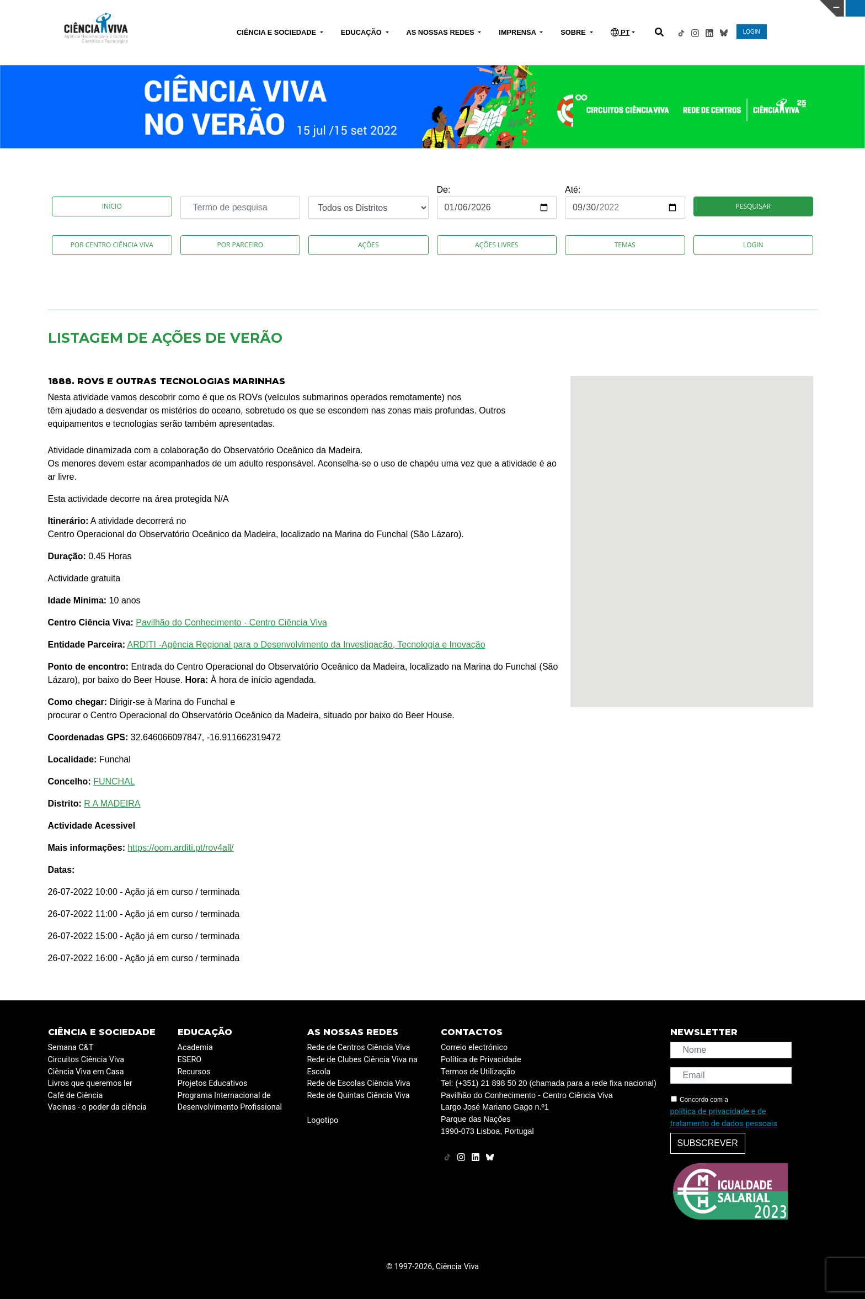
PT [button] (620, 32)
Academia (195, 1047)
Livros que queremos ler (90, 1083)
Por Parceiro (240, 245)
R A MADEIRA (112, 803)
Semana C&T (71, 1047)
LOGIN (751, 32)
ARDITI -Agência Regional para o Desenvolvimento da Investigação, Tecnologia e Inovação (306, 644)
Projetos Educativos (213, 1083)
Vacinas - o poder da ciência (97, 1107)
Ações (368, 245)
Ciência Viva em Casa (86, 1072)
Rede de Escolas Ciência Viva (358, 1083)
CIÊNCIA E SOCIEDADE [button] (277, 32)
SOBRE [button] (574, 32)
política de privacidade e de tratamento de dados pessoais (723, 1117)
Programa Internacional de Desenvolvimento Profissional (230, 1101)
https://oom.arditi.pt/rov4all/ (180, 847)
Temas (625, 245)
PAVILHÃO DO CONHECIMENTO (395, 7)
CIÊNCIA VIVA (587, 8)
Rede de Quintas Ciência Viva (358, 1095)
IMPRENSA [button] (518, 32)
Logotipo (323, 1120)
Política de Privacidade (481, 1059)
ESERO (190, 1059)
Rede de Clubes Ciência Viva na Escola (362, 1066)
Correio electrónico (474, 1047)
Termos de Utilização (478, 1072)
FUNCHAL (114, 781)
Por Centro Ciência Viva (112, 245)
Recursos (194, 1072)
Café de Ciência (75, 1095)
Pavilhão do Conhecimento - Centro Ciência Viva (231, 622)
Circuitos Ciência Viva (86, 1059)
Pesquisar (753, 206)
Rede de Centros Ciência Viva (358, 1047)
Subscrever (707, 1143)
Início (112, 206)
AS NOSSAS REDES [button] (442, 32)
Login (753, 245)
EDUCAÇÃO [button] (362, 32)
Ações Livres (496, 245)
